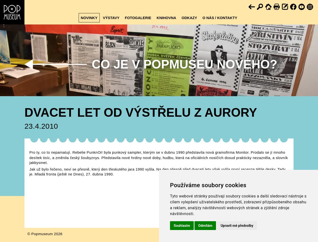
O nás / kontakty (220, 18)
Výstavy (111, 18)
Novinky (89, 18)
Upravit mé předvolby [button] (237, 226)
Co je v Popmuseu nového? (184, 64)
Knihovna (166, 18)
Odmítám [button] (205, 226)
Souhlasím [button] (182, 226)
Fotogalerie (138, 18)
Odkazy (189, 18)
